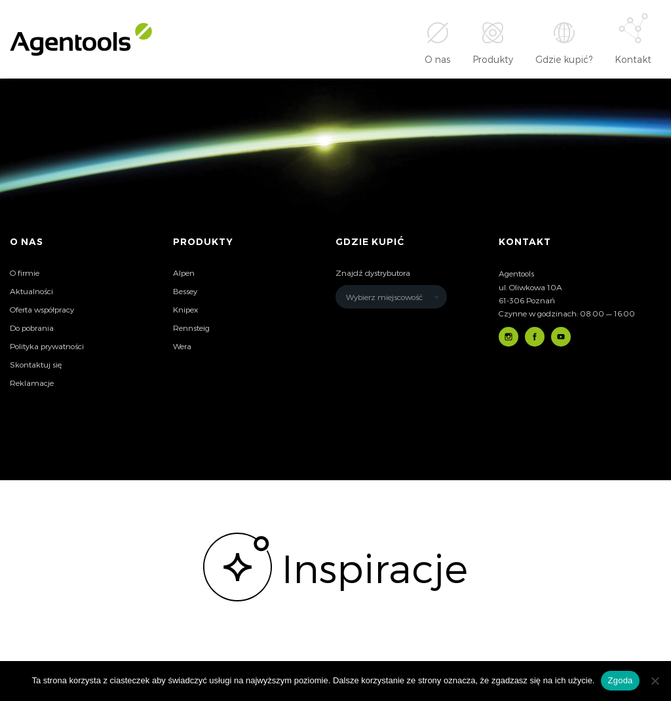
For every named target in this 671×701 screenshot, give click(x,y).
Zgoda (619, 680)
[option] (335, 567)
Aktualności (31, 290)
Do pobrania (32, 327)
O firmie (24, 272)
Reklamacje (32, 382)
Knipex (185, 309)
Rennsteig (191, 327)
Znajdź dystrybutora (373, 272)
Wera (182, 345)
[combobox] (391, 297)
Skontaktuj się (36, 364)
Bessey (185, 290)
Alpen (184, 272)
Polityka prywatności (47, 345)
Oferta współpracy (42, 309)
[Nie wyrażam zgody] (654, 680)
